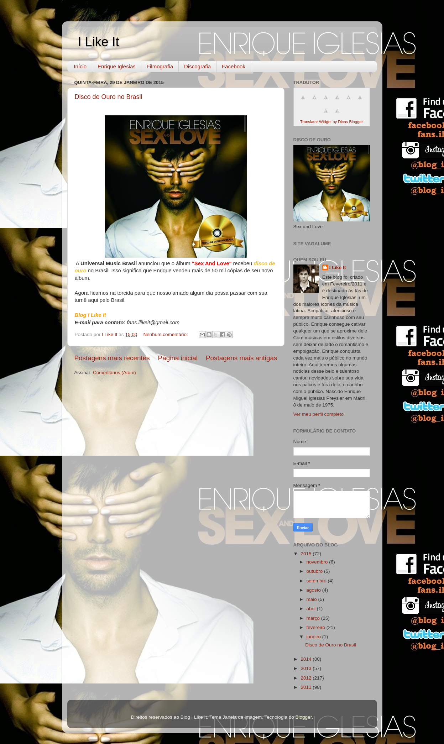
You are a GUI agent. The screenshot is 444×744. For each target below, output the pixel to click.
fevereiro (317, 627)
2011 (307, 687)
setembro (317, 580)
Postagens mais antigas (241, 358)
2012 (307, 678)
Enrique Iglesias (117, 66)
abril (312, 608)
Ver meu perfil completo (318, 414)
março (314, 618)
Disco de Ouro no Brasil (108, 96)
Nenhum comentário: (166, 334)
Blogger (304, 717)
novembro (318, 562)
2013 (307, 668)
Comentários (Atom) (114, 372)
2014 (307, 659)
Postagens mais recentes (112, 358)
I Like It (98, 42)
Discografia (197, 66)
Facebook (233, 66)
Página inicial (178, 358)
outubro (315, 571)
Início (80, 66)
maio (312, 599)
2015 (307, 553)
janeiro (314, 636)
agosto (314, 590)
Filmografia (160, 66)
